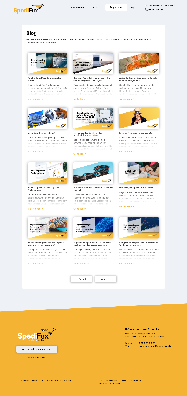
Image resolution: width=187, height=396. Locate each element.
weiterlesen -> (35, 99)
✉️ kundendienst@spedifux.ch (160, 5)
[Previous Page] (81, 279)
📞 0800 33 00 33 (154, 10)
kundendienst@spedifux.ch (155, 346)
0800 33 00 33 (147, 343)
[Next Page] (105, 279)
